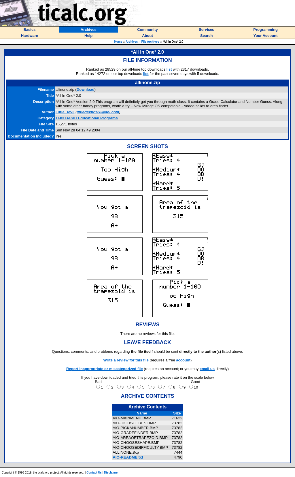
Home (118, 41)
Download (85, 89)
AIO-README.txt (128, 457)
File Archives (150, 41)
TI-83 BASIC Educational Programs (87, 118)
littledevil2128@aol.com (98, 112)
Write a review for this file (126, 360)
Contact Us (94, 472)
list (169, 69)
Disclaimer (111, 472)
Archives (132, 41)
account (183, 360)
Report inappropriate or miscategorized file (104, 369)
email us (207, 369)
